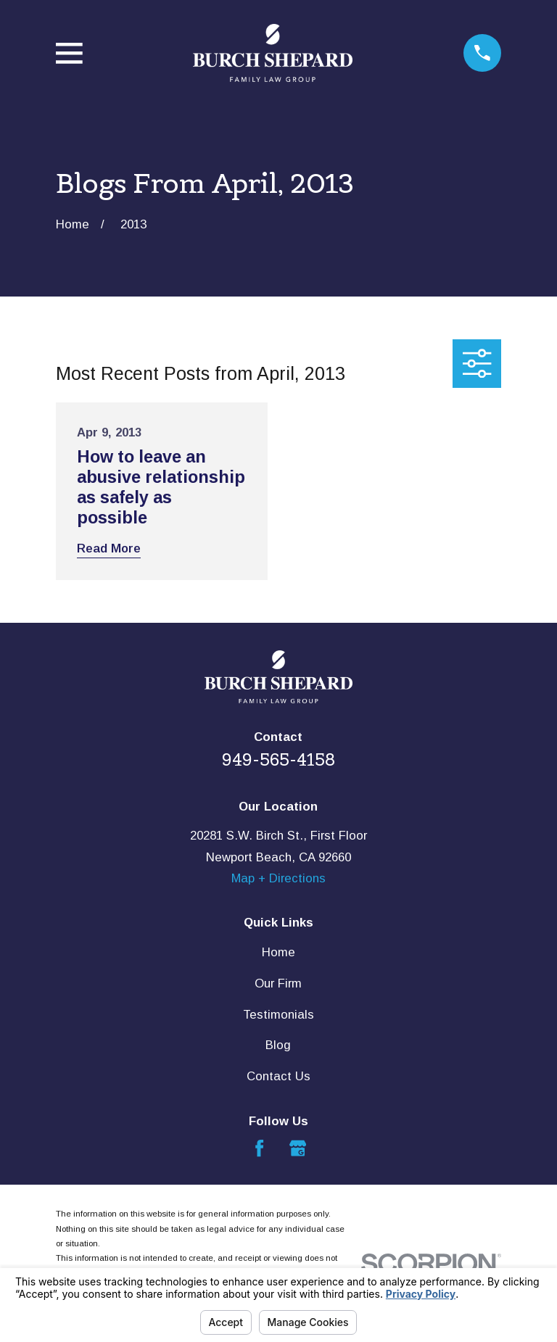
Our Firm (278, 983)
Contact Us (278, 1076)
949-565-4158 (278, 760)
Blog (278, 1045)
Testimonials (278, 1015)
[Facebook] (259, 1148)
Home (278, 952)
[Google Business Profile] (297, 1148)
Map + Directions (278, 878)
